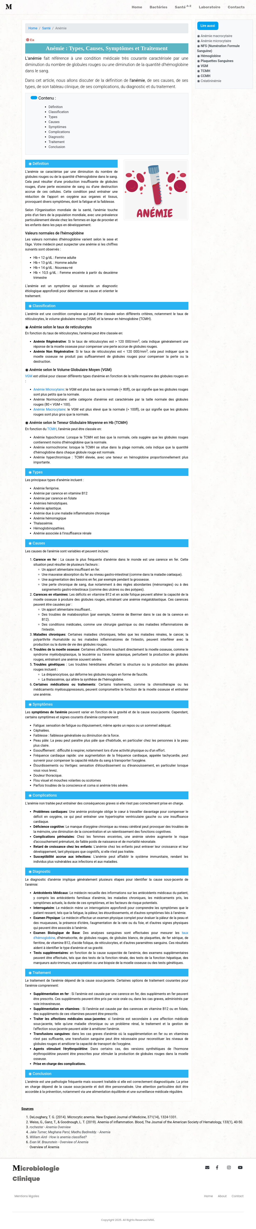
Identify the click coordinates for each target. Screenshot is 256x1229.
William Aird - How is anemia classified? (58, 1137)
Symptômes (57, 127)
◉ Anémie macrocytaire (214, 36)
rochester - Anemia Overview (50, 1127)
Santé (46, 28)
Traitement (56, 142)
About (222, 1196)
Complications (59, 132)
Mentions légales (27, 1196)
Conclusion (56, 147)
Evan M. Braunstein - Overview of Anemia (59, 1142)
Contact (238, 1196)
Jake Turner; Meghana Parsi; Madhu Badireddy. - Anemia (70, 1132)
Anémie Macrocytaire (49, 409)
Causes (54, 122)
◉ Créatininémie (209, 81)
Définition (55, 107)
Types (52, 117)
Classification (58, 112)
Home (33, 28)
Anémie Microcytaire (49, 389)
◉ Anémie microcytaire (214, 41)
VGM (28, 376)
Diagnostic (56, 137)
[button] (206, 1167)
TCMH (52, 429)
